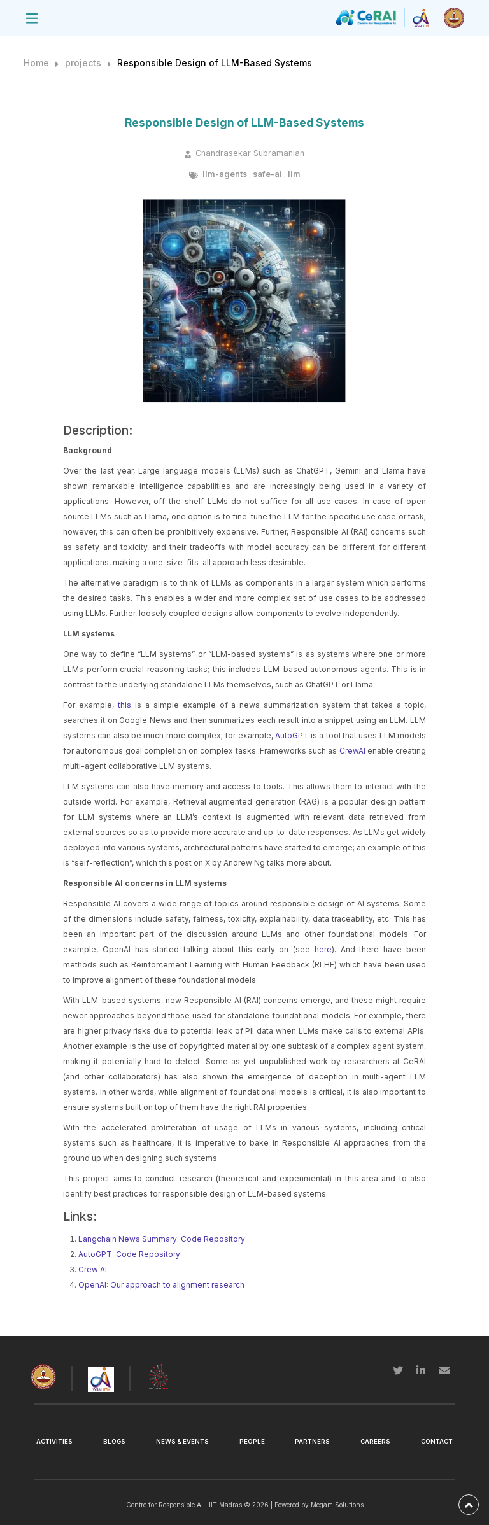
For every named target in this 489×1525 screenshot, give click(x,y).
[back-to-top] (468, 1504)
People (252, 1441)
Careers (375, 1441)
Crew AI (92, 1269)
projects (83, 62)
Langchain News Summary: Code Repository (161, 1239)
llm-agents (224, 174)
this (124, 705)
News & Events (182, 1441)
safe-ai (267, 174)
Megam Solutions (337, 1504)
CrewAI (352, 750)
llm (294, 174)
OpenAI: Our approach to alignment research (161, 1285)
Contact (437, 1441)
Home (36, 62)
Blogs (114, 1441)
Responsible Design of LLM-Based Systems (214, 62)
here (323, 949)
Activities (54, 1441)
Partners (312, 1441)
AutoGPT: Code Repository (129, 1254)
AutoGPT (292, 735)
